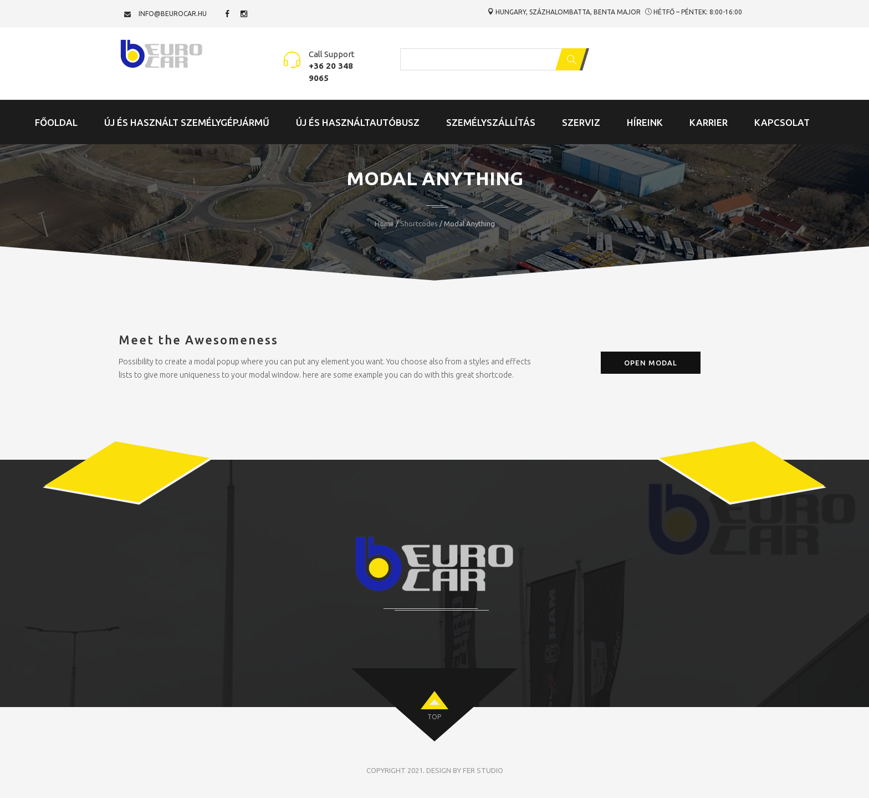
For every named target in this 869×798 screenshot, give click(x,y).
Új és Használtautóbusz (358, 122)
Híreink (645, 122)
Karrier (708, 122)
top (434, 716)
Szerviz (581, 122)
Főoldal (56, 122)
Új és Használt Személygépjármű (186, 122)
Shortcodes (419, 223)
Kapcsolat (782, 122)
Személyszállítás (490, 122)
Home (384, 223)
